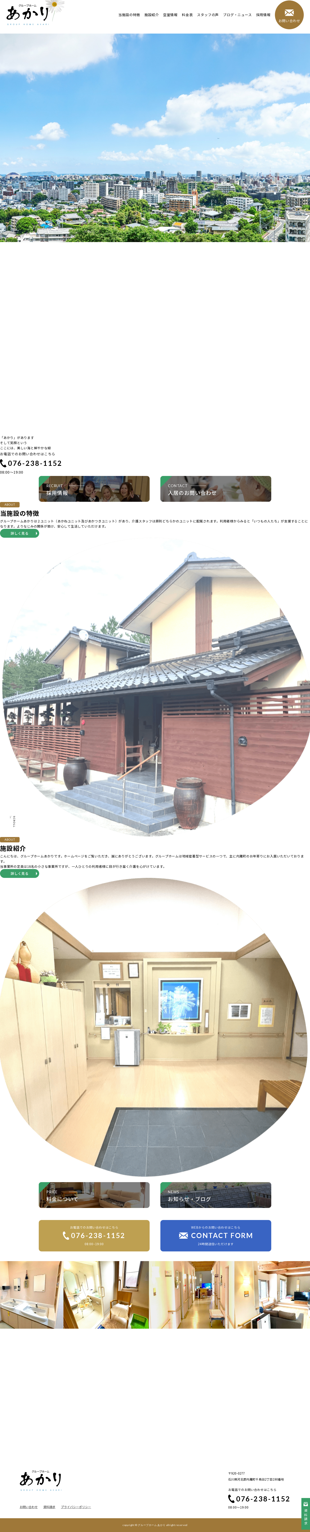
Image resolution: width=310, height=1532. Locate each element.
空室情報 (169, 19)
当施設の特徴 (128, 19)
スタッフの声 (206, 19)
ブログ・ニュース (236, 19)
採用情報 (262, 19)
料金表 (185, 19)
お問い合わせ (29, 1507)
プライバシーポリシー (76, 1507)
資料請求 (49, 1507)
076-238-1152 (31, 463)
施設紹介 (150, 19)
